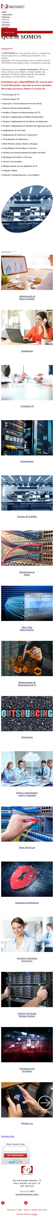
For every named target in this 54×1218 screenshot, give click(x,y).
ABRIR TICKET (9, 32)
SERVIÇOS (5, 19)
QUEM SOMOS (7, 14)
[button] (5, 1136)
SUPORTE (5, 27)
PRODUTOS (6, 17)
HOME (4, 12)
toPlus (34, 1214)
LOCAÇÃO (5, 22)
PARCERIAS (6, 24)
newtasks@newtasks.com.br (27, 1194)
